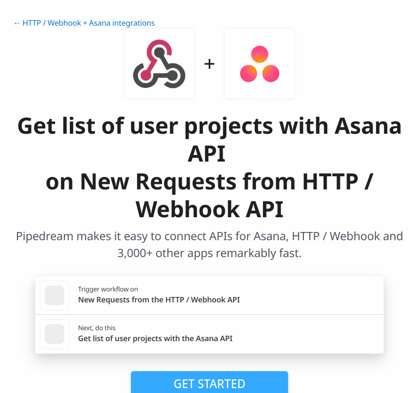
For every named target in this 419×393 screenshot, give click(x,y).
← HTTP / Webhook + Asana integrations (84, 23)
